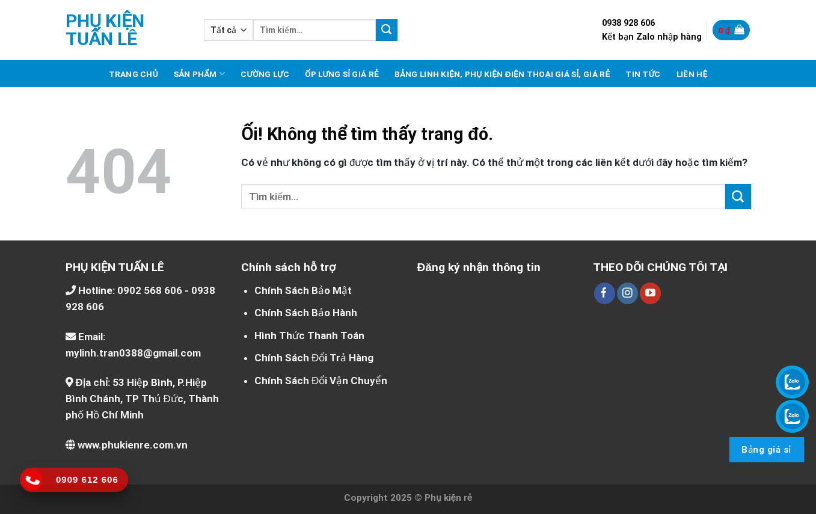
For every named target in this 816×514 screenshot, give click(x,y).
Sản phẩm (199, 73)
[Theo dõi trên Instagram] (627, 293)
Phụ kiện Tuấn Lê (105, 30)
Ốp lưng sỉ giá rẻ (342, 74)
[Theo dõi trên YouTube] (650, 293)
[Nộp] (386, 30)
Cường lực (265, 74)
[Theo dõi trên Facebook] (604, 293)
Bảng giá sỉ (766, 449)
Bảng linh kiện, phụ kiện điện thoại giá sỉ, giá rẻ (502, 74)
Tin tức (642, 74)
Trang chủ (133, 74)
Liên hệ (692, 74)
